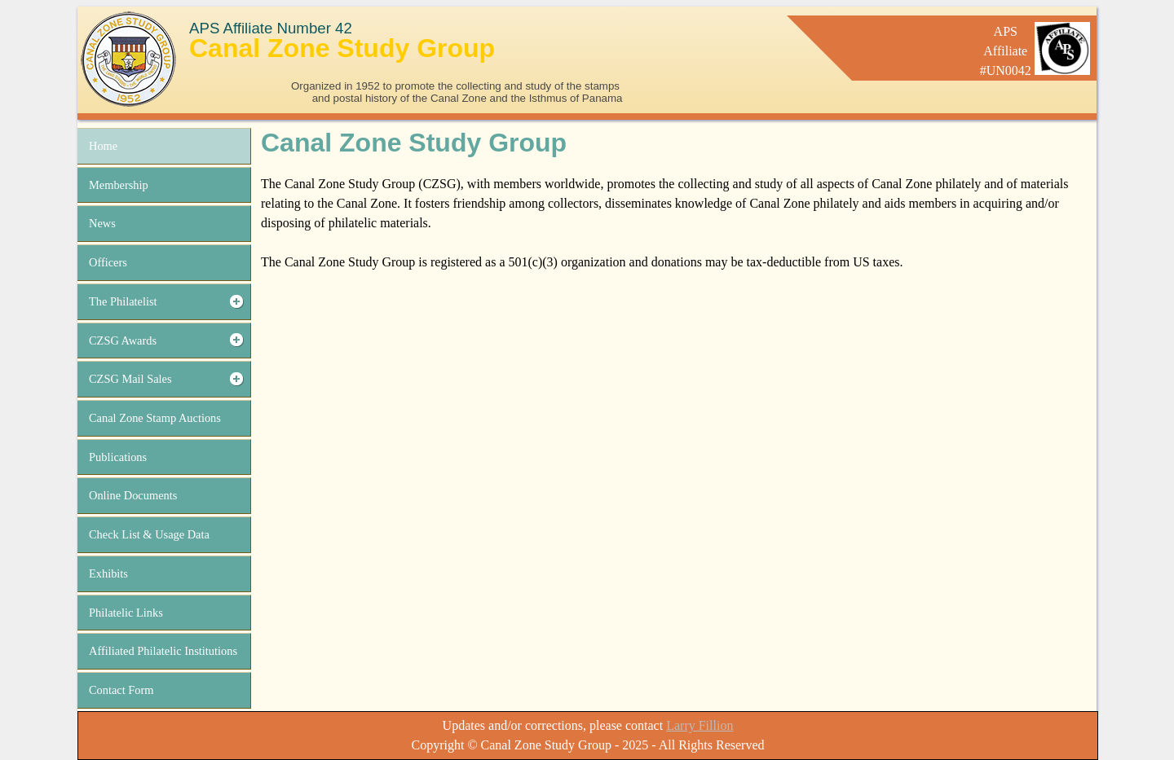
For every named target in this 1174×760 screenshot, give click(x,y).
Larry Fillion (699, 725)
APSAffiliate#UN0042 (1005, 50)
